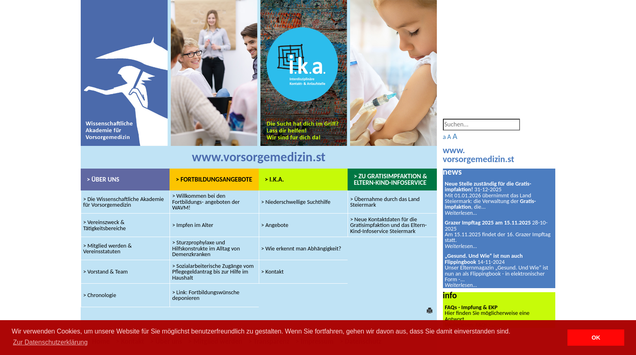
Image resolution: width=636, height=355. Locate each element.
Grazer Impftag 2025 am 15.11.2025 (488, 222)
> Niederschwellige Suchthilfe (296, 201)
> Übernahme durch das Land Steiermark (385, 201)
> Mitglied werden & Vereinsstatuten (107, 248)
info (450, 295)
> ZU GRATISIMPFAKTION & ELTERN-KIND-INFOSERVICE (390, 179)
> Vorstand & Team (105, 271)
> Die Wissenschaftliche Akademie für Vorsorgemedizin (123, 201)
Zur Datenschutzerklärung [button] (50, 342)
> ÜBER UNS (103, 179)
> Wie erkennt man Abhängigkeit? (301, 248)
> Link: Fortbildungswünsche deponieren (205, 295)
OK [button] (595, 337)
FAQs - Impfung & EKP (471, 307)
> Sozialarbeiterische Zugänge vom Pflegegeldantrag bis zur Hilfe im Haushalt (213, 271)
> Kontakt (272, 271)
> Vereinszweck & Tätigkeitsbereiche (104, 224)
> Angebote (274, 225)
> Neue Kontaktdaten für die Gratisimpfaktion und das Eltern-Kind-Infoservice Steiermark (388, 225)
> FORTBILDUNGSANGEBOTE (214, 179)
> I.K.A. (274, 179)
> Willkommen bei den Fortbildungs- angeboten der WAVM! (206, 202)
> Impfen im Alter (192, 225)
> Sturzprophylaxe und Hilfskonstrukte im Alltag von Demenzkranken (206, 248)
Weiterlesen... (461, 212)
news (452, 171)
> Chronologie (99, 295)
